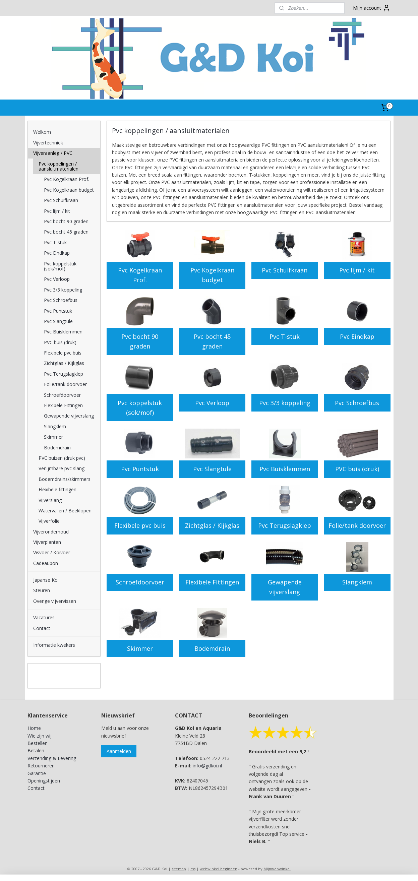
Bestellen (37, 743)
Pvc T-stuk (285, 336)
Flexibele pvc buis (140, 525)
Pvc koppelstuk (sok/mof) (140, 408)
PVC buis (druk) (357, 469)
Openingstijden (43, 780)
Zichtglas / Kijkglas (212, 525)
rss (192, 868)
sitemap (179, 868)
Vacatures (44, 617)
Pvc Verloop (212, 403)
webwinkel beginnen (218, 868)
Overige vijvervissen (54, 601)
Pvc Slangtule (212, 469)
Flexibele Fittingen (212, 582)
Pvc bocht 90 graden (139, 341)
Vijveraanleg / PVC (52, 153)
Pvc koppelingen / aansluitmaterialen (58, 166)
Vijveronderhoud (51, 531)
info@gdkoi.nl (207, 765)
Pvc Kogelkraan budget (212, 275)
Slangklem (357, 582)
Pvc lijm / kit (357, 270)
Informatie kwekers (54, 645)
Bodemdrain (212, 648)
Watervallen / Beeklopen (65, 510)
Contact (41, 628)
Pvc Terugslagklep (284, 525)
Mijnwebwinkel (277, 868)
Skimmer (140, 648)
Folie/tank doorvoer (357, 525)
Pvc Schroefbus (357, 403)
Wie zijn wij (39, 736)
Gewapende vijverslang (285, 587)
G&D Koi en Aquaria (57, 672)
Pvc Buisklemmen (284, 469)
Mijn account (372, 8)
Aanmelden (119, 751)
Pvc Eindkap (357, 336)
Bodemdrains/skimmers (65, 479)
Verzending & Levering (51, 758)
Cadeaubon (45, 563)
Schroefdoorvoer (140, 582)
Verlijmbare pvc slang (61, 468)
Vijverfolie (49, 521)
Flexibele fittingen (57, 489)
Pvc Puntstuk (140, 469)
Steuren (41, 590)
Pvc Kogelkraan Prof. (140, 275)
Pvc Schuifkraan (284, 270)
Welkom (42, 132)
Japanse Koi (46, 580)
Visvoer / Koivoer (51, 552)
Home (34, 728)
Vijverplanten (47, 542)
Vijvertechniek (48, 142)
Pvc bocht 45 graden (212, 341)
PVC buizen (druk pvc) (62, 458)
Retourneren (41, 765)
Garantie (36, 773)
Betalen (35, 750)
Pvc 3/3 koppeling (284, 403)
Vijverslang (50, 500)
